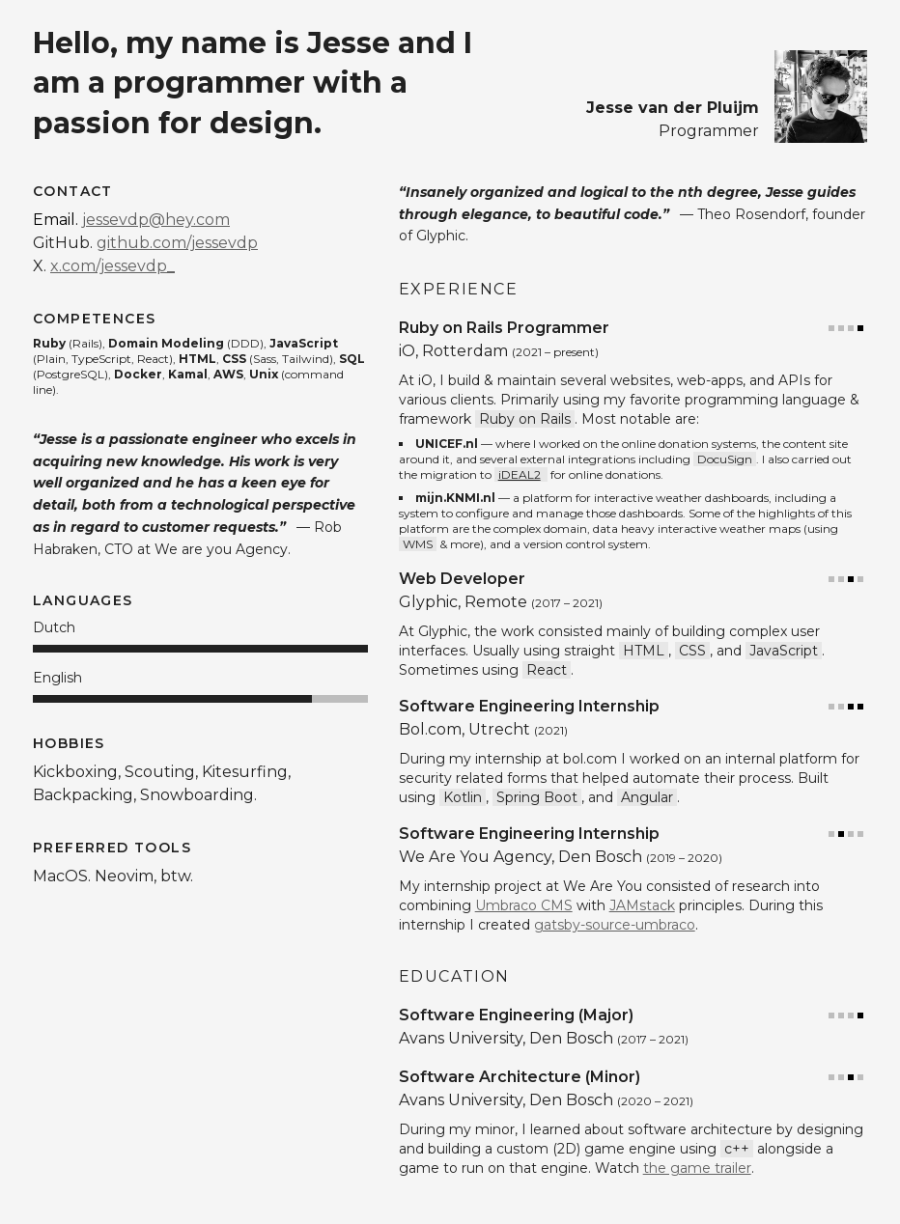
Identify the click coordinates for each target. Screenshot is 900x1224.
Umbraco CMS (524, 905)
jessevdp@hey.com (156, 219)
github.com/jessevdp (177, 243)
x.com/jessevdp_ (112, 266)
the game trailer (697, 1168)
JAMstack (642, 905)
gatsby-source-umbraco (614, 924)
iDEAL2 (519, 474)
